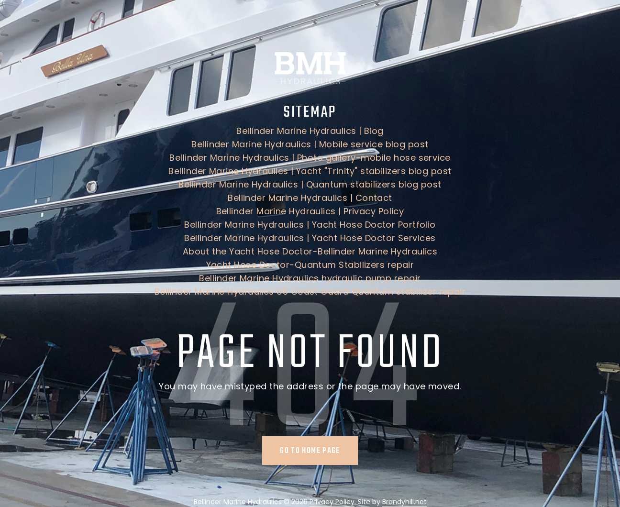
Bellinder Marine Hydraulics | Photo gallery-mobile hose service (309, 158)
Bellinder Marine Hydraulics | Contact (310, 198)
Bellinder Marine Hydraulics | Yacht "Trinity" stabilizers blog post (309, 171)
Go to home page (310, 451)
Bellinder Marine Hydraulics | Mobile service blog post (309, 144)
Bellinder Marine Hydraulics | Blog (309, 131)
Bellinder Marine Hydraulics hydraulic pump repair (310, 278)
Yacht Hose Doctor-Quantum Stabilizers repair (310, 265)
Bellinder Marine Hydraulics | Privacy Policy (310, 211)
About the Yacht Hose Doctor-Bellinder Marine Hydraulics (310, 251)
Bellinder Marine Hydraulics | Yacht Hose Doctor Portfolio (310, 225)
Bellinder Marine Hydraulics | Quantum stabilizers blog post (310, 184)
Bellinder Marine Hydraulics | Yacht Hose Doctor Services (309, 238)
